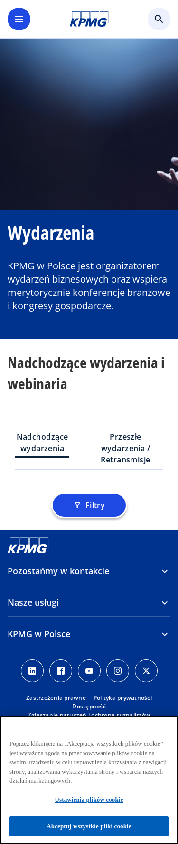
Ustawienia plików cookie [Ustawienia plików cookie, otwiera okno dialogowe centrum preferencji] (89, 799)
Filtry (89, 505)
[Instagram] (117, 670)
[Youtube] (89, 670)
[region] (89, 780)
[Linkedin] (32, 670)
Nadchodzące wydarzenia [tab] (42, 442)
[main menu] (19, 19)
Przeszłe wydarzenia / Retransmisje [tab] (125, 448)
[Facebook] (60, 670)
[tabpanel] (89, 486)
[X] (146, 670)
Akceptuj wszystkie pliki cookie (89, 826)
